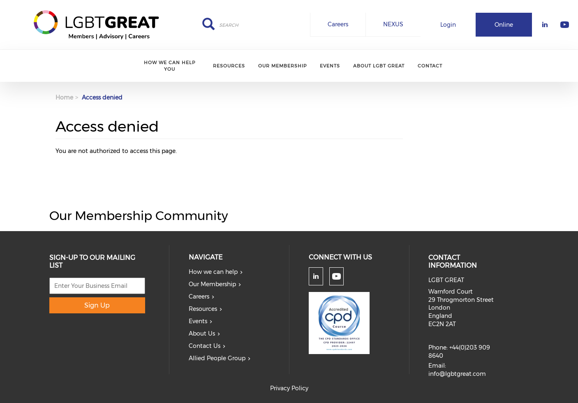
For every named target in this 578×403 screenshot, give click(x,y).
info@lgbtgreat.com (457, 374)
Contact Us (204, 346)
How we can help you (169, 66)
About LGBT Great (379, 66)
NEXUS (393, 24)
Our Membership (282, 66)
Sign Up (97, 305)
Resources (229, 66)
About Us (202, 333)
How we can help (213, 272)
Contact (430, 66)
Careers (338, 24)
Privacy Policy (289, 388)
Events (330, 66)
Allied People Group (217, 358)
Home (64, 97)
